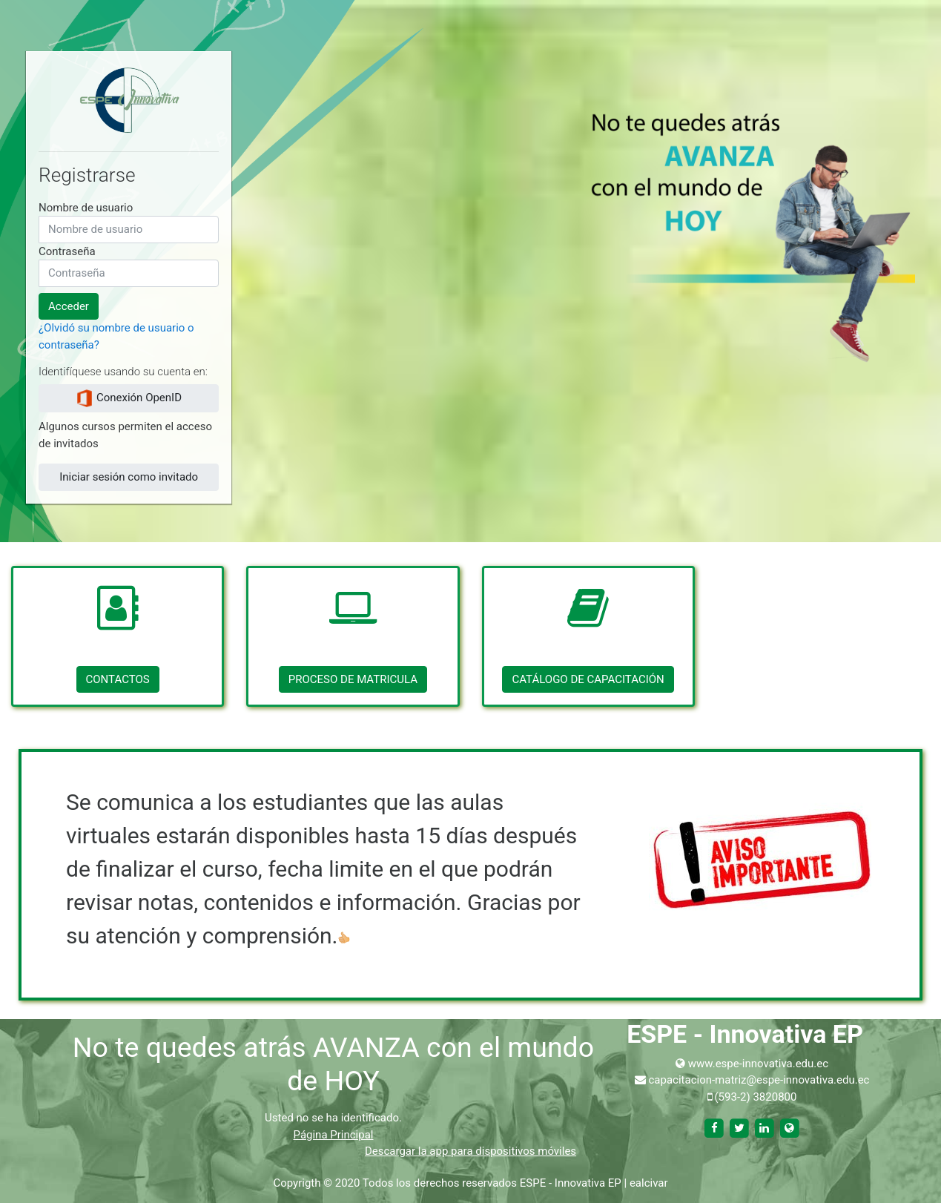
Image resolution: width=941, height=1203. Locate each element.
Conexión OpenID (129, 398)
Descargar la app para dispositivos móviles (470, 1151)
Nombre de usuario (86, 207)
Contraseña (67, 251)
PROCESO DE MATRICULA (352, 679)
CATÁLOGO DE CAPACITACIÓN (588, 679)
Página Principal (334, 1134)
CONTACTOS (118, 679)
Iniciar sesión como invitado (128, 477)
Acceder (68, 306)
